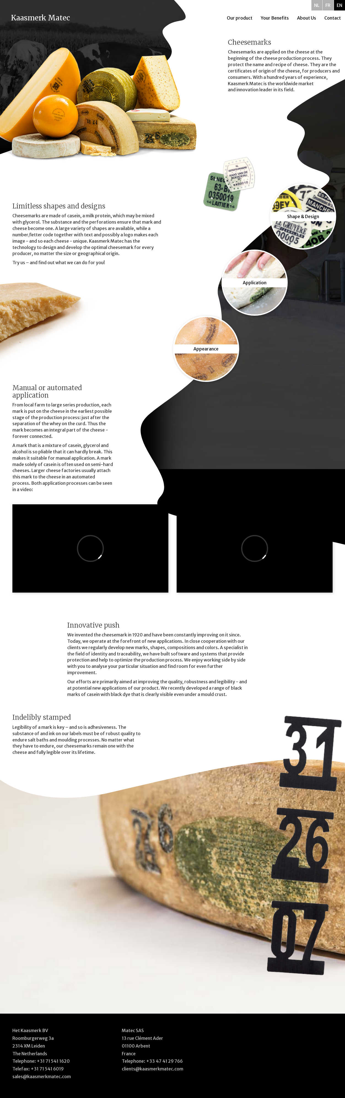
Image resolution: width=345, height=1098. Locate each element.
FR (327, 5)
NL (316, 5)
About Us (306, 18)
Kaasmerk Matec (40, 17)
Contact (332, 18)
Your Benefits (275, 18)
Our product (239, 18)
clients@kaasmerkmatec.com (152, 1069)
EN (339, 5)
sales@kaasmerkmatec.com (41, 1076)
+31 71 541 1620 (53, 1061)
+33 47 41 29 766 (164, 1061)
